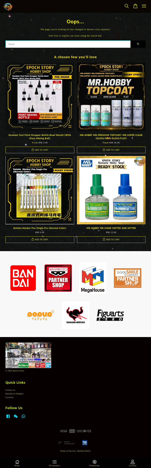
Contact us (10, 390)
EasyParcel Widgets (14, 394)
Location (9, 397)
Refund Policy (84, 451)
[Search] (68, 44)
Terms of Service (68, 451)
